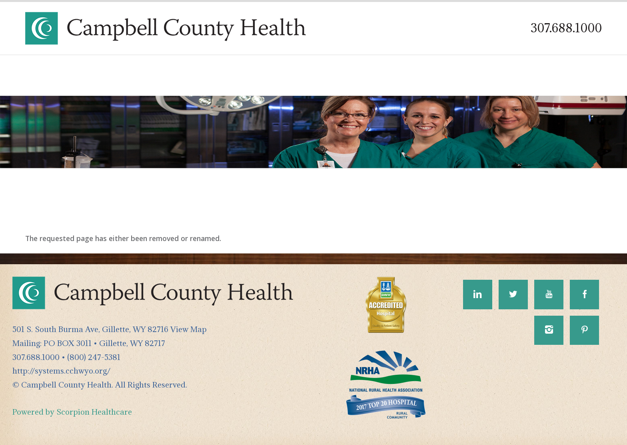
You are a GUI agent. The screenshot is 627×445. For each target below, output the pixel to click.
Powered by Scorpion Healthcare (72, 412)
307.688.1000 (566, 28)
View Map (188, 329)
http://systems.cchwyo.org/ (61, 371)
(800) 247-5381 (93, 357)
